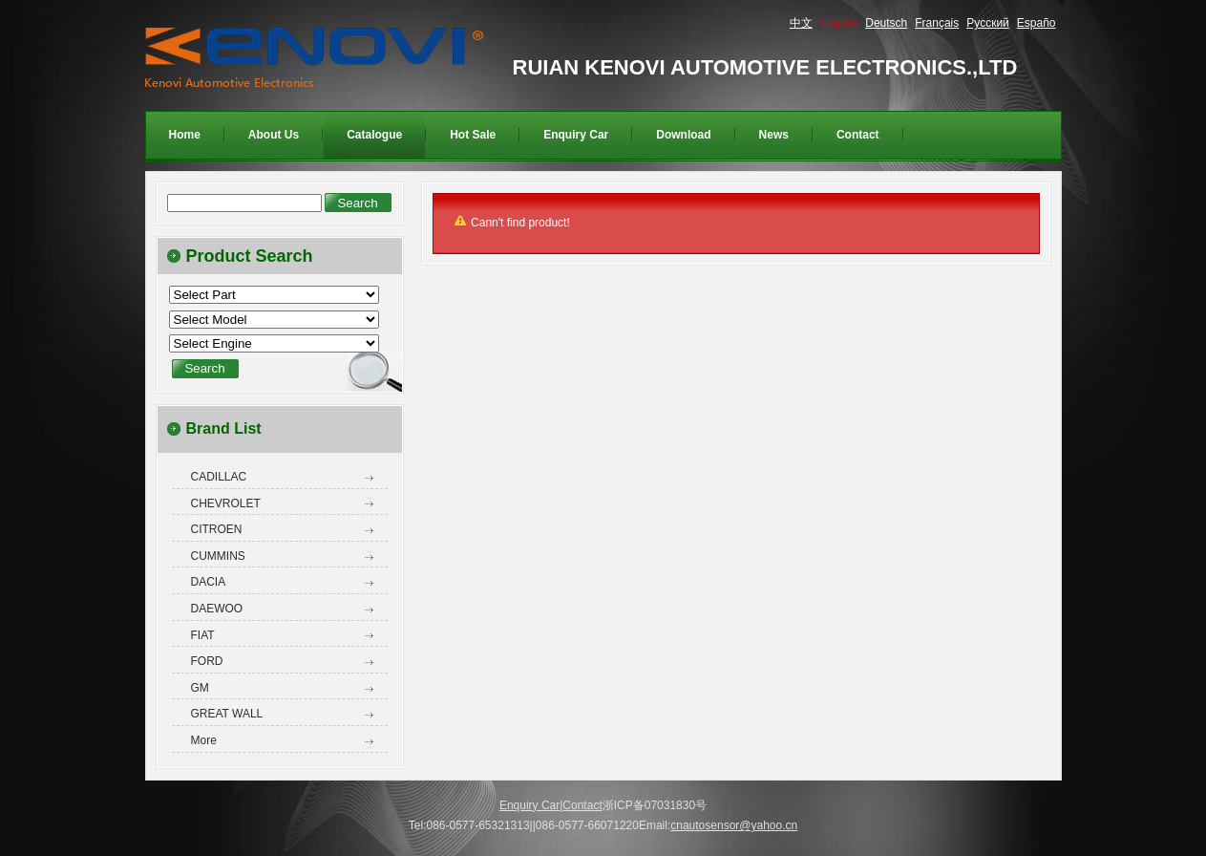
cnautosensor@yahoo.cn (733, 825)
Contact (582, 805)
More (204, 740)
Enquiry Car (529, 805)
